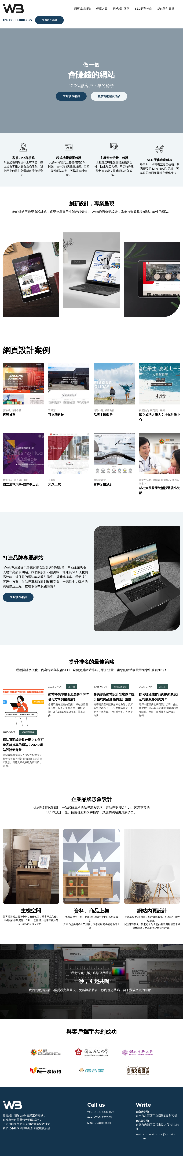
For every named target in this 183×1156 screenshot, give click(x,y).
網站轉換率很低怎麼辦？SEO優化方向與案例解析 (68, 696)
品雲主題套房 (103, 415)
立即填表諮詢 (49, 20)
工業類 (52, 410)
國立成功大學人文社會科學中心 (159, 417)
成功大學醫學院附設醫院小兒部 (159, 490)
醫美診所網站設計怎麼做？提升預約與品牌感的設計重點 (114, 696)
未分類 (71, 686)
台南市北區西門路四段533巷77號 (156, 1115)
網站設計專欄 (28, 732)
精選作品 (16, 410)
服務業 (6, 410)
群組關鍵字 (100, 480)
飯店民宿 (109, 410)
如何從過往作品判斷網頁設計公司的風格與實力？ (159, 696)
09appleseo (103, 1122)
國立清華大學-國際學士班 (21, 484)
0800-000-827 (104, 1112)
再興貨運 (9, 415)
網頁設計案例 (157, 410)
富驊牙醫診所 (103, 484)
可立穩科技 (56, 415)
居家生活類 (145, 480)
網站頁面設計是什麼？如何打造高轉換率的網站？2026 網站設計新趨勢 (23, 745)
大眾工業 (54, 484)
